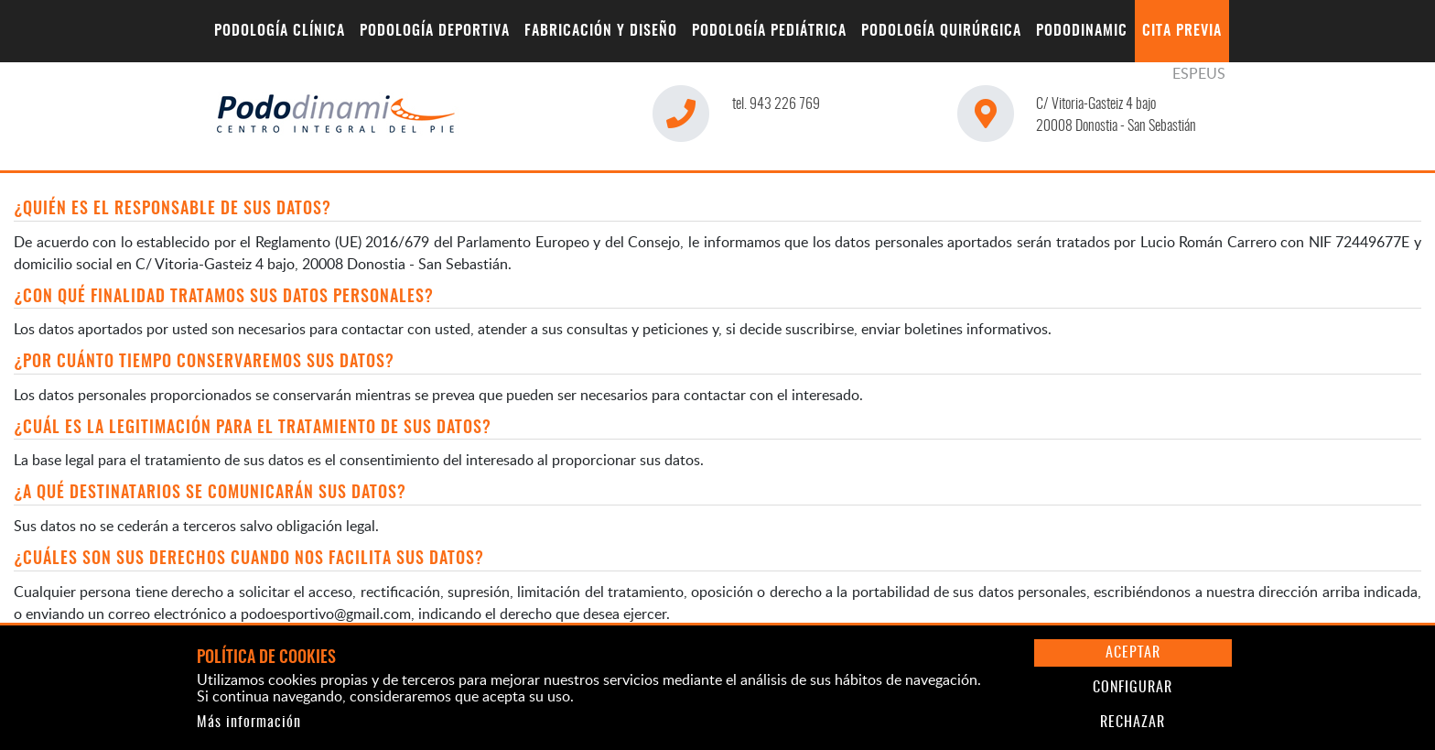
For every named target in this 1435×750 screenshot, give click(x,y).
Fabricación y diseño (600, 31)
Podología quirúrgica (941, 31)
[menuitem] (279, 31)
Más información (249, 722)
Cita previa (1182, 31)
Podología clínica (279, 31)
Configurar (1132, 687)
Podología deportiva (435, 31)
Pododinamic (1082, 31)
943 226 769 (776, 104)
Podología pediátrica (769, 31)
